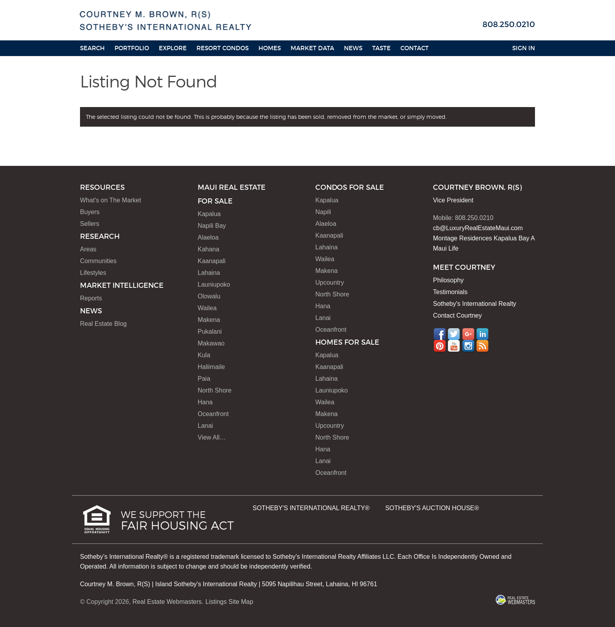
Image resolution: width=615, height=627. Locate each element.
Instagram (468, 346)
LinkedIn (482, 334)
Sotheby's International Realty (474, 303)
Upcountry (329, 282)
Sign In (523, 48)
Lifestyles (93, 272)
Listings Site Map (229, 601)
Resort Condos (223, 48)
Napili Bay (212, 225)
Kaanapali (212, 261)
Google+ (468, 334)
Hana (205, 402)
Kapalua (209, 214)
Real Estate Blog (103, 323)
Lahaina (209, 272)
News (353, 48)
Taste (381, 48)
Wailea (207, 308)
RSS (482, 346)
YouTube (454, 346)
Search (92, 48)
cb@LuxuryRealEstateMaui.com (478, 228)
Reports (91, 298)
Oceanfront (213, 414)
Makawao (211, 343)
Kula (204, 355)
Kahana (208, 249)
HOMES (269, 48)
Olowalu (209, 296)
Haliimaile (211, 366)
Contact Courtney (457, 315)
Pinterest (440, 346)
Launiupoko (214, 284)
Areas (88, 249)
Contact (414, 48)
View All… (212, 437)
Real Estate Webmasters (167, 601)
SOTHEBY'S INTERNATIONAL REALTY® (311, 508)
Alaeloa (208, 237)
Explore (173, 48)
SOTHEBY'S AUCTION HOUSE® (432, 508)
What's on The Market (110, 200)
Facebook (440, 334)
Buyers (90, 212)
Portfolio (132, 48)
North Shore (214, 390)
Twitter (454, 334)
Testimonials (450, 292)
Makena (209, 319)
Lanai (205, 425)
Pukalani (210, 331)
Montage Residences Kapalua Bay (481, 238)
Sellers (89, 223)
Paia (204, 378)
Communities (98, 261)
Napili (323, 212)
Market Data (312, 48)
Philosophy (448, 280)
